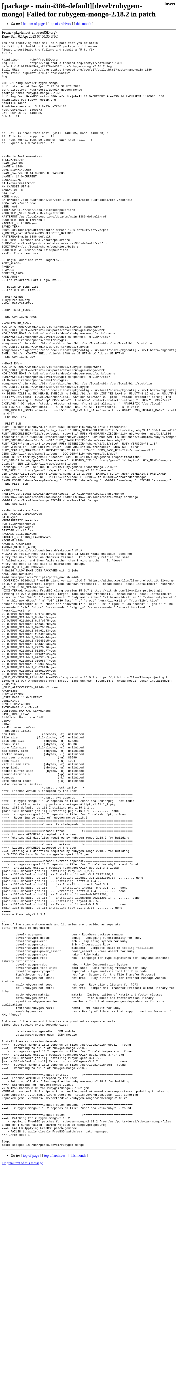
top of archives (60, 24)
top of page (31, 1376)
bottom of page (34, 24)
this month (83, 24)
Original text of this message (22, 1384)
